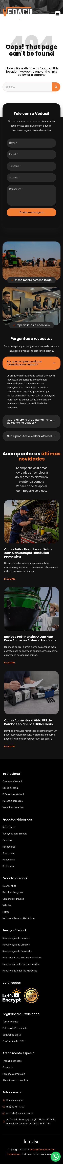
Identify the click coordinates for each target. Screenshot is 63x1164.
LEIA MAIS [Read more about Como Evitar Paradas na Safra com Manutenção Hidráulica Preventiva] (9, 579)
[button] (57, 14)
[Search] (56, 86)
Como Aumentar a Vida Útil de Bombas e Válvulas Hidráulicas (28, 722)
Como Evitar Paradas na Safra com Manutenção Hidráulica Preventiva (28, 553)
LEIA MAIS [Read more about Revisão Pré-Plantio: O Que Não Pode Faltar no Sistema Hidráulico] (9, 662)
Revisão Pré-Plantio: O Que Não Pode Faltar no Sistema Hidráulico (30, 638)
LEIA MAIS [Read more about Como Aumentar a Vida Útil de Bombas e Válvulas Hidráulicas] (9, 746)
